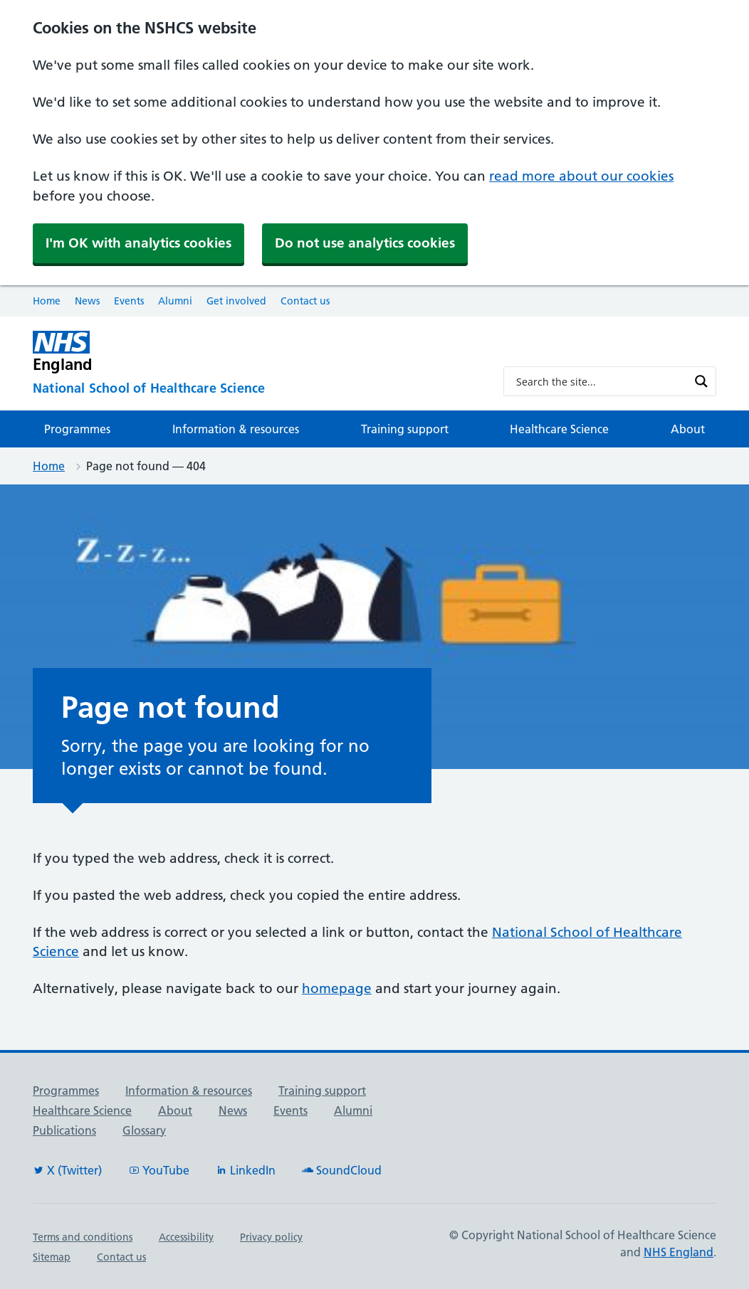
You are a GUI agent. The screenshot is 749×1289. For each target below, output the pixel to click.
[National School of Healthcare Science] (257, 388)
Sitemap (51, 1257)
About (688, 429)
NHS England (678, 1252)
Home (47, 301)
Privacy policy (271, 1237)
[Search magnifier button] (701, 381)
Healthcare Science (559, 429)
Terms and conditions (82, 1237)
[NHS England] (257, 352)
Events (129, 301)
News (87, 301)
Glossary (144, 1130)
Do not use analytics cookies (365, 243)
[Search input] (600, 381)
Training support (405, 429)
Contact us (305, 301)
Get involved (236, 301)
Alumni (175, 301)
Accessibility (186, 1237)
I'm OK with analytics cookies (138, 243)
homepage (337, 988)
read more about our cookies (581, 176)
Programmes (77, 429)
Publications (64, 1130)
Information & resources (235, 429)
